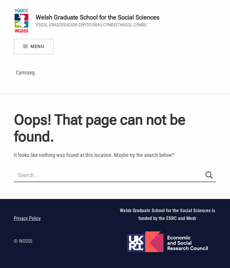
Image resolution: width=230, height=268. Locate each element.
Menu (37, 46)
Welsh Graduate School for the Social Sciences (97, 17)
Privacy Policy (27, 218)
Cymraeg (25, 72)
